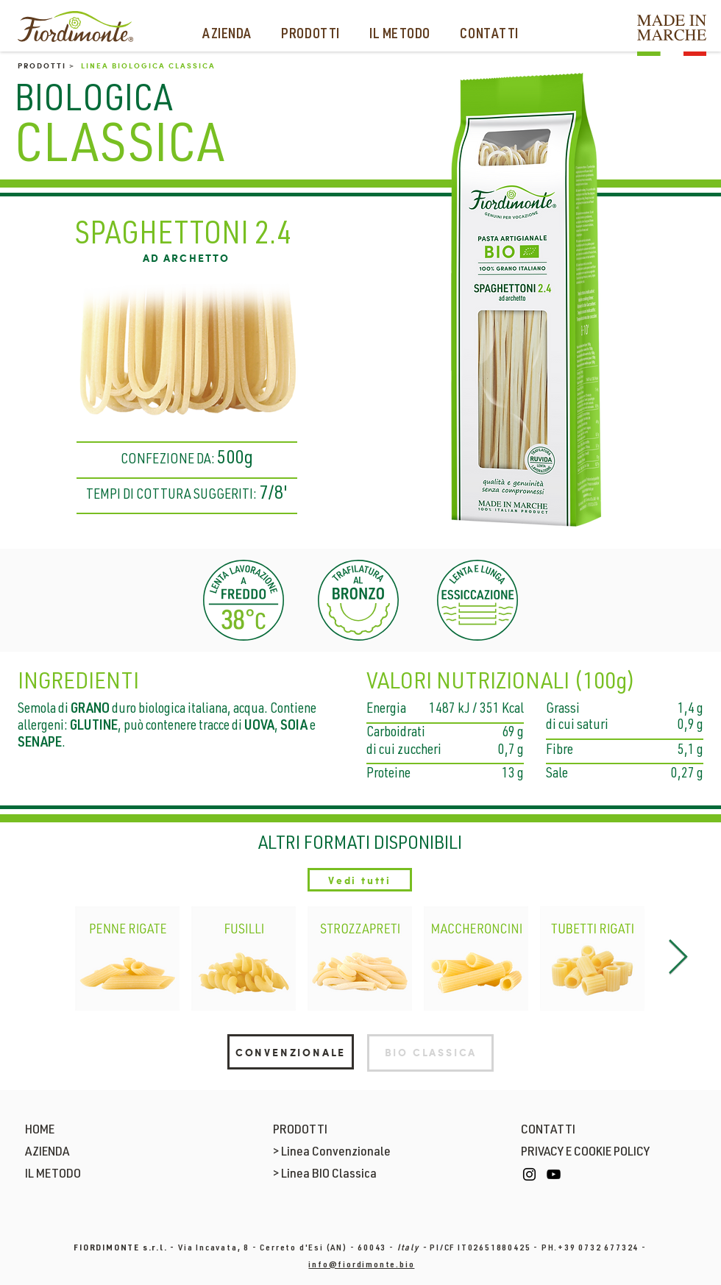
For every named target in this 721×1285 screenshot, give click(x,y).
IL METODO (53, 1174)
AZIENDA (47, 1152)
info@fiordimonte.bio (361, 1265)
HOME (39, 1130)
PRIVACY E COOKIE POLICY (585, 1152)
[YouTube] (553, 1174)
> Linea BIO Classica (325, 1174)
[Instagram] (529, 1174)
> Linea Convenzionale (332, 1152)
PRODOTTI (300, 1130)
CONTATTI (548, 1130)
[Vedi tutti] (360, 879)
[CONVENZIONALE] (290, 1051)
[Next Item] (678, 959)
